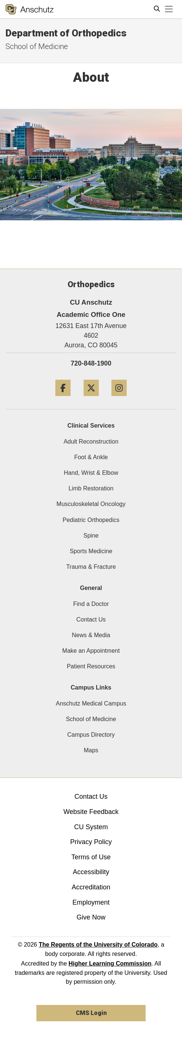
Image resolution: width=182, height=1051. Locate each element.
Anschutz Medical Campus (91, 703)
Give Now (91, 917)
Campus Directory (91, 735)
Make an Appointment (91, 651)
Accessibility (91, 872)
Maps (91, 750)
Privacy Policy (91, 842)
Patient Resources (91, 666)
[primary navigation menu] (169, 9)
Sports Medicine (91, 551)
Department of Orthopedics (66, 33)
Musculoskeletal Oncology (91, 504)
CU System (91, 827)
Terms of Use (91, 857)
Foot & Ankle (91, 457)
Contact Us (90, 619)
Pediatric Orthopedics (91, 520)
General (91, 588)
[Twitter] (91, 399)
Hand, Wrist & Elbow (91, 473)
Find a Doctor (91, 604)
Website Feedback (91, 811)
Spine (91, 535)
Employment (91, 902)
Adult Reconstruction (91, 441)
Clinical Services (90, 425)
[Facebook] (63, 399)
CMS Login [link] (91, 1012)
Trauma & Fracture (91, 567)
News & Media (91, 635)
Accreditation (91, 887)
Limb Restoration (91, 488)
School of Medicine (91, 719)
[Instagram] (119, 399)
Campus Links (91, 687)
